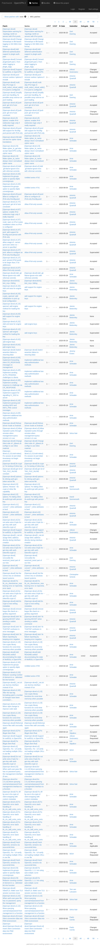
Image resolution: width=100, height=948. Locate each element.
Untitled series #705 (32, 666)
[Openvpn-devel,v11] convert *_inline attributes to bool (12, 507)
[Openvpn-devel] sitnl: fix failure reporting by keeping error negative (12, 636)
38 (70, 22)
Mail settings (93, 9)
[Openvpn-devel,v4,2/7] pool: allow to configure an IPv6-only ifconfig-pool (13, 252)
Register (82, 9)
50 (93, 22)
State (92, 26)
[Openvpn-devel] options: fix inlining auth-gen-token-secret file (12, 479)
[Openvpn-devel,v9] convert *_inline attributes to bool (12, 568)
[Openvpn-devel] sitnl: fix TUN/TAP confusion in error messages (12, 629)
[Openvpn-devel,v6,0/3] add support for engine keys (11, 316)
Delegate (84, 26)
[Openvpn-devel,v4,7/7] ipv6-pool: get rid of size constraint (12, 204)
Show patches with (11, 17)
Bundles (46, 3)
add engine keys (31, 324)
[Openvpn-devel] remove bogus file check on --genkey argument (12, 611)
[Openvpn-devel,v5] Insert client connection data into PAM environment (13, 918)
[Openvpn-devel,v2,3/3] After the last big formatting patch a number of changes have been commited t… (13, 695)
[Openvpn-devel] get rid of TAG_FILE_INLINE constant (12, 471)
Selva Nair (73, 433)
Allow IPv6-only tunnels (33, 204)
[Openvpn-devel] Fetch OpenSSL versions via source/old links (11, 844)
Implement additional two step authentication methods (34, 362)
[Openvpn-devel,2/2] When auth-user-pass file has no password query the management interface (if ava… (13, 771)
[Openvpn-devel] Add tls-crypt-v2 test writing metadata (12, 603)
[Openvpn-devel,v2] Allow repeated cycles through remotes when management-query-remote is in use (12, 433)
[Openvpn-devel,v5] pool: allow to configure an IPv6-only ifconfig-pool (12, 196)
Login (73, 9)
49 (88, 22)
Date (63, 26)
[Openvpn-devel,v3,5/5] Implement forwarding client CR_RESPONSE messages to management (11, 362)
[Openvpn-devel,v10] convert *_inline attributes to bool (12, 514)
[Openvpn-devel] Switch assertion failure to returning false (12, 352)
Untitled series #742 (32, 178)
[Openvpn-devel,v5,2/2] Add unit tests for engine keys (12, 324)
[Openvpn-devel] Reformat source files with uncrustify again (13, 725)
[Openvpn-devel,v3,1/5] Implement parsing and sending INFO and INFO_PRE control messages (11, 405)
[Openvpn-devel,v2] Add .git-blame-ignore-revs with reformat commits (12, 168)
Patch (5, 26)
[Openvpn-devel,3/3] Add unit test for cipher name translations (12, 139)
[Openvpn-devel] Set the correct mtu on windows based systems (12, 575)
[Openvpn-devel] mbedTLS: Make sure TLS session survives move (13, 890)
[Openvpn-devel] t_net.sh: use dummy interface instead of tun (12, 685)
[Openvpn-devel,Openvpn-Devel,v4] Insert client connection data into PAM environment (12, 928)
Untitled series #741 (32, 188)
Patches (33, 3)
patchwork (30, 944)
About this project (61, 3)
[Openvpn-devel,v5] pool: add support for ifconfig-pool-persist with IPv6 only (13, 130)
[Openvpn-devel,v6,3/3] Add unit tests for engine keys (12, 288)
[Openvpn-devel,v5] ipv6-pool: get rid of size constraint (12, 112)
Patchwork (7, 3)
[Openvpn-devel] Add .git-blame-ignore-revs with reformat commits (12, 275)
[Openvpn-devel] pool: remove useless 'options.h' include (13, 77)
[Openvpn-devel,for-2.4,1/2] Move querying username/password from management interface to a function (34, 771)
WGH (71, 750)
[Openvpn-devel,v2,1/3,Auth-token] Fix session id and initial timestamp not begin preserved (12, 456)
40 (81, 22)
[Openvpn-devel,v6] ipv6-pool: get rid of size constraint (12, 105)
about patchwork (67, 944)
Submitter (73, 26)
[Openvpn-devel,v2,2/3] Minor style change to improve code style (11, 706)
